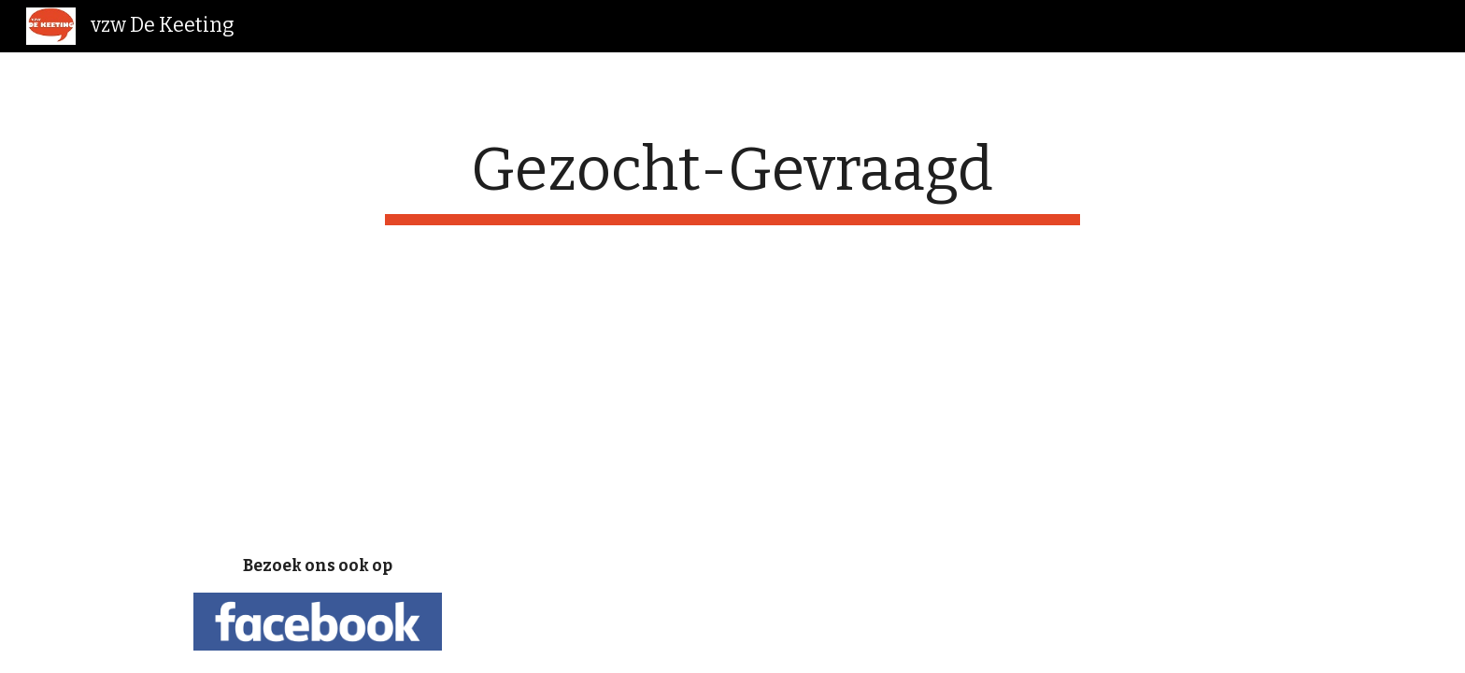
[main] (732, 180)
